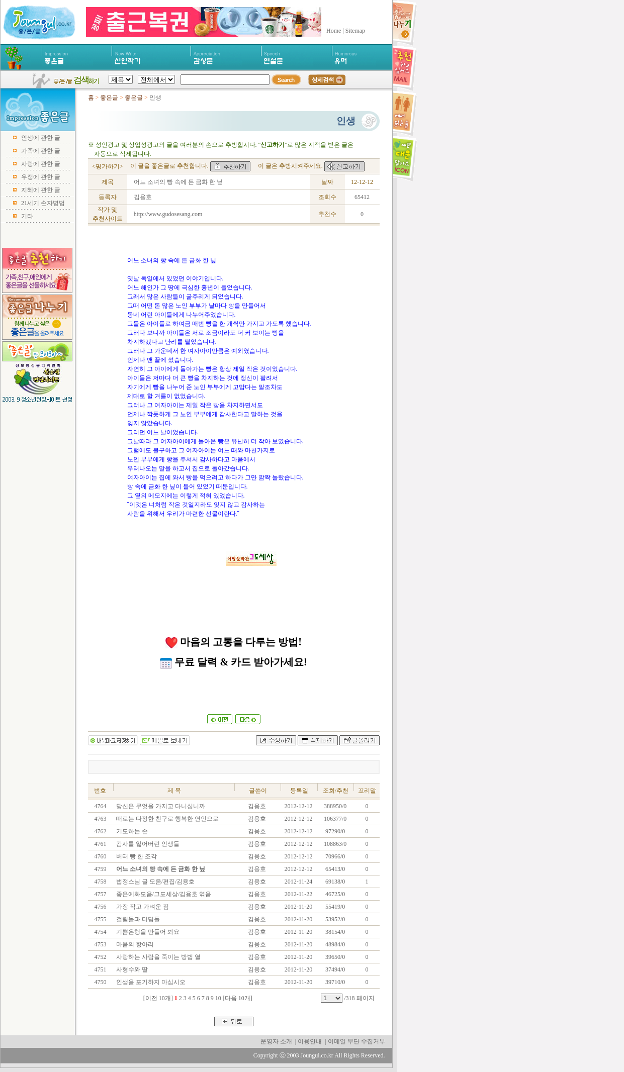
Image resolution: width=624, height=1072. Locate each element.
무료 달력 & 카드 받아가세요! (233, 661)
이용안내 (310, 1041)
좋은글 (109, 97)
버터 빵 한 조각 (136, 856)
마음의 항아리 (134, 944)
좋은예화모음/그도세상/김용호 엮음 (163, 894)
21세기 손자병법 (43, 203)
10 (218, 998)
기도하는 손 (131, 831)
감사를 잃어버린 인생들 (147, 843)
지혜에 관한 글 (40, 189)
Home (333, 30)
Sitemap (355, 30)
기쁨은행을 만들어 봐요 (147, 931)
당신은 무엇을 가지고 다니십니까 (160, 806)
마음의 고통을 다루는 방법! (233, 641)
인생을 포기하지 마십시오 (150, 982)
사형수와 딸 (131, 969)
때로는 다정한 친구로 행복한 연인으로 (167, 818)
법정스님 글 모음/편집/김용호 (155, 881)
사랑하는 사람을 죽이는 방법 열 (158, 956)
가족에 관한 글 (40, 150)
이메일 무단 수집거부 (356, 1041)
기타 (27, 216)
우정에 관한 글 (40, 176)
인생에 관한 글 (40, 137)
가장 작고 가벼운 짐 (142, 906)
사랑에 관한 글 (40, 163)
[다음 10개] (237, 998)
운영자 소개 (276, 1041)
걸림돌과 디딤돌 (137, 919)
